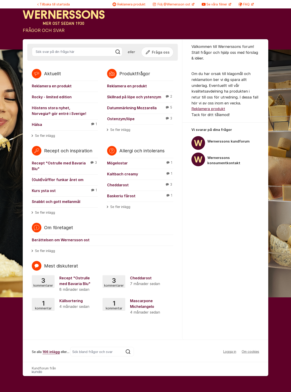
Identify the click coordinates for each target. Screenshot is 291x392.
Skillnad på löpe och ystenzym (140, 96)
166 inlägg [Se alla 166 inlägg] (51, 352)
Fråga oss (157, 52)
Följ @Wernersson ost (172, 4)
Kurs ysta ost (65, 190)
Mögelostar (140, 162)
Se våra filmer (215, 4)
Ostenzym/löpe (140, 118)
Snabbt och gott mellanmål (56, 201)
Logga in (229, 351)
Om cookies (250, 351)
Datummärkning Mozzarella (140, 107)
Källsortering (66, 304)
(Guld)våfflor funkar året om (57, 179)
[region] (225, 147)
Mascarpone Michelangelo (137, 307)
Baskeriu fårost (140, 195)
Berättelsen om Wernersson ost (61, 240)
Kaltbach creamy (140, 173)
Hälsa (65, 124)
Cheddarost (140, 184)
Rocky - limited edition (52, 97)
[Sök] (117, 51)
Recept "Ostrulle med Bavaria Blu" (65, 165)
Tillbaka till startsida (53, 4)
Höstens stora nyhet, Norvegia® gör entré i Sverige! (59, 111)
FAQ (244, 4)
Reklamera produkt (129, 4)
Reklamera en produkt (52, 86)
